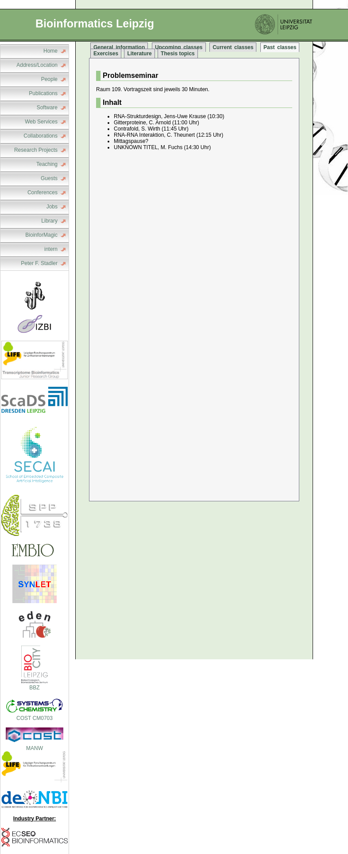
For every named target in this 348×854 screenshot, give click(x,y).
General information (119, 47)
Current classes (233, 47)
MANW (34, 748)
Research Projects (36, 150)
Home (50, 51)
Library (49, 221)
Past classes (279, 47)
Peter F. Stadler (39, 263)
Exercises (105, 53)
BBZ (34, 684)
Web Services (41, 122)
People (49, 79)
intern (51, 249)
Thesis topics (178, 53)
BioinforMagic (41, 235)
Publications (43, 93)
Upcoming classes (179, 47)
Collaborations (40, 136)
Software (47, 107)
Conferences (42, 192)
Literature (139, 53)
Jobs (52, 207)
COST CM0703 (34, 715)
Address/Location (37, 65)
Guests (49, 178)
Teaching (47, 164)
